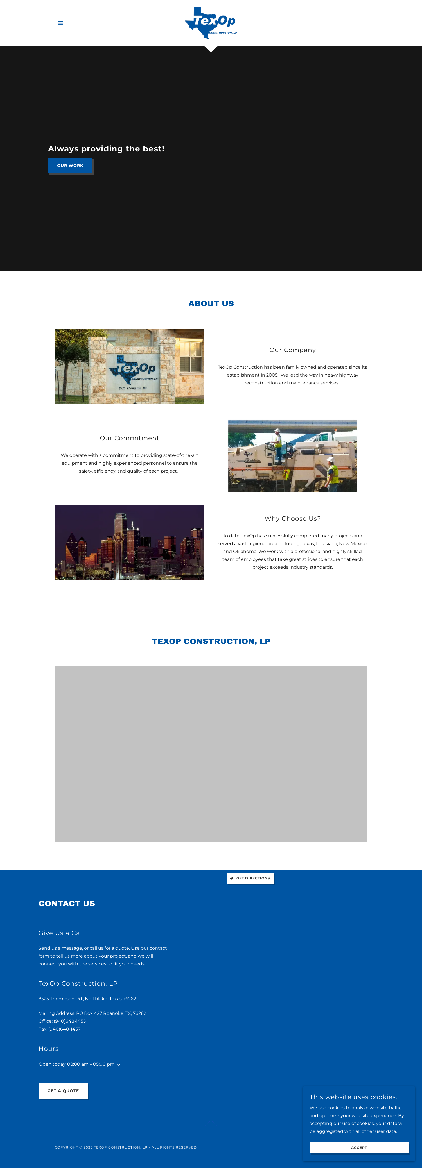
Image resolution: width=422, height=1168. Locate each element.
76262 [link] (139, 1013)
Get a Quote (63, 1090)
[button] (60, 23)
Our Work (70, 165)
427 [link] (98, 1013)
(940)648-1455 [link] (70, 1021)
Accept (359, 1148)
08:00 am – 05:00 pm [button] (91, 1064)
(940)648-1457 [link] (64, 1029)
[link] (211, 22)
